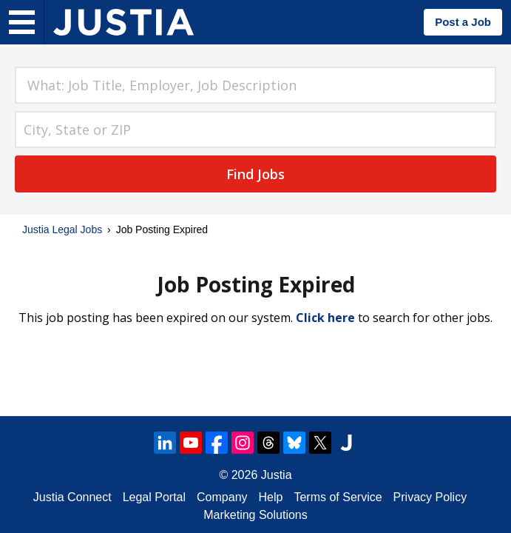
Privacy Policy (430, 497)
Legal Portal (154, 497)
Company (222, 497)
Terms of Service (338, 497)
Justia (276, 475)
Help (271, 497)
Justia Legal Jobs (62, 229)
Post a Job (463, 22)
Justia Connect (72, 497)
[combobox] (255, 85)
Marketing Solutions (255, 515)
